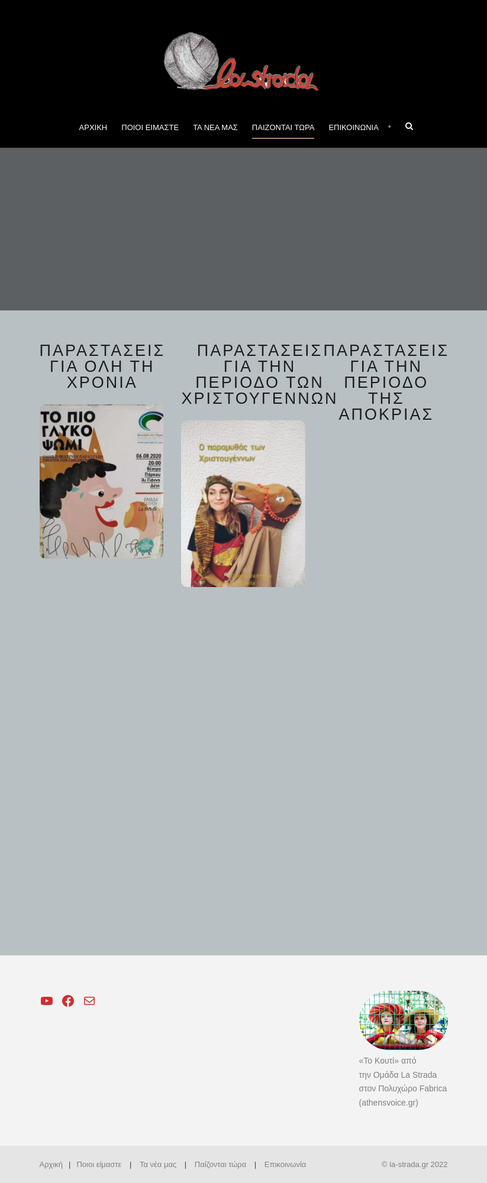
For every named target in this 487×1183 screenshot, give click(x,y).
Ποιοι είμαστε (98, 1164)
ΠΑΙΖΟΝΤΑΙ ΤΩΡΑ (283, 127)
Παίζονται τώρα (220, 1164)
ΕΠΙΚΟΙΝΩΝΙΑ (353, 127)
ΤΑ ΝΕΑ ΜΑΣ (215, 127)
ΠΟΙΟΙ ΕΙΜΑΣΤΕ (150, 127)
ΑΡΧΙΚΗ (93, 127)
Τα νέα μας (158, 1164)
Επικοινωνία (286, 1164)
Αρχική (51, 1164)
